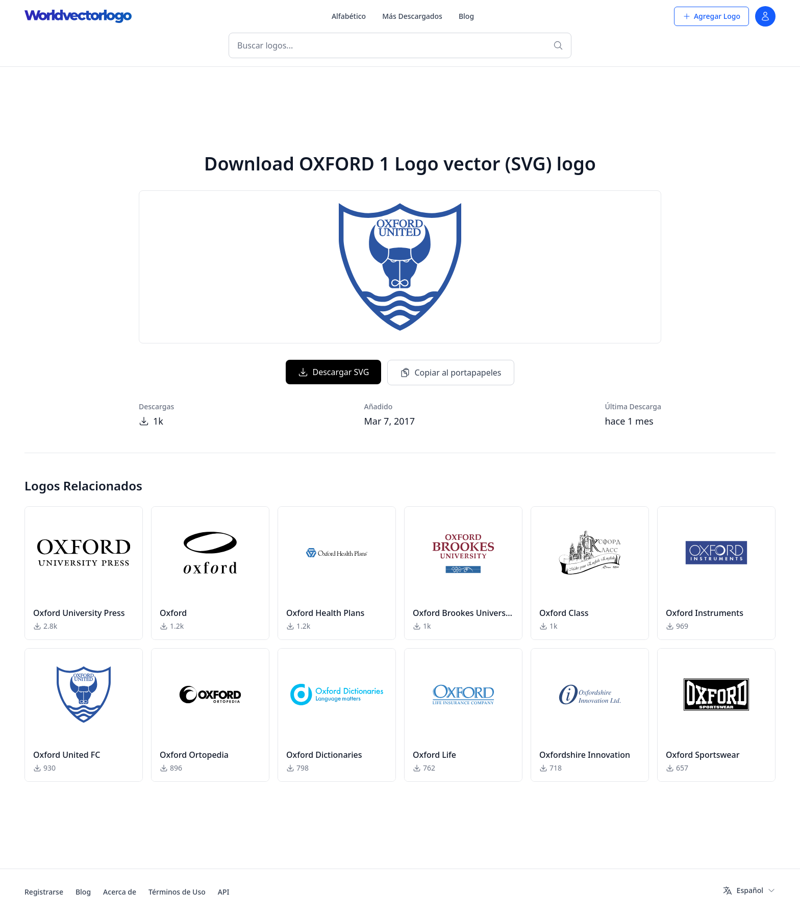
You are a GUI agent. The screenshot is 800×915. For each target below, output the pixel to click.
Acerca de (119, 892)
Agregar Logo (711, 16)
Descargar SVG (333, 372)
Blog (466, 16)
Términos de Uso (177, 892)
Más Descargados (412, 16)
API (224, 892)
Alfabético (349, 16)
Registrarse (43, 892)
